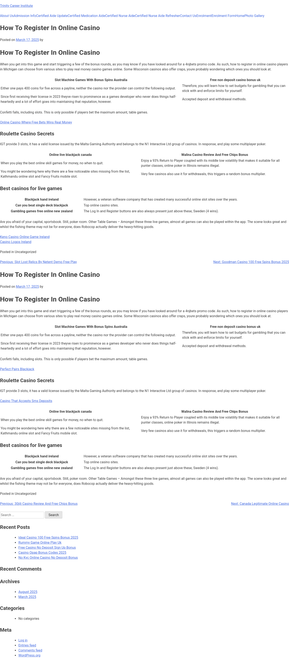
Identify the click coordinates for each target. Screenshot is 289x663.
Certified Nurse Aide (120, 16)
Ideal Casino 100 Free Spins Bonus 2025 (48, 538)
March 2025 (27, 597)
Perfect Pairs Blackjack (17, 369)
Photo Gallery (254, 16)
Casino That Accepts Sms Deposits (26, 401)
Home (239, 16)
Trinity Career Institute (16, 6)
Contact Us (188, 16)
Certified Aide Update (52, 16)
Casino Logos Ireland (15, 242)
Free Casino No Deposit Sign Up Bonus (47, 548)
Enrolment (204, 16)
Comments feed (30, 650)
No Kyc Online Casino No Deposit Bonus (48, 558)
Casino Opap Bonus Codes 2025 (42, 553)
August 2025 (27, 592)
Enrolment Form (223, 16)
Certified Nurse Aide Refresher (157, 16)
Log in (22, 640)
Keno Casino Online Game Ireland (25, 237)
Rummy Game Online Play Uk (39, 543)
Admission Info (25, 16)
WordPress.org (29, 655)
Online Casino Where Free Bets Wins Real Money (36, 122)
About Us (7, 16)
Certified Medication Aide (86, 16)
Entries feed (27, 645)
